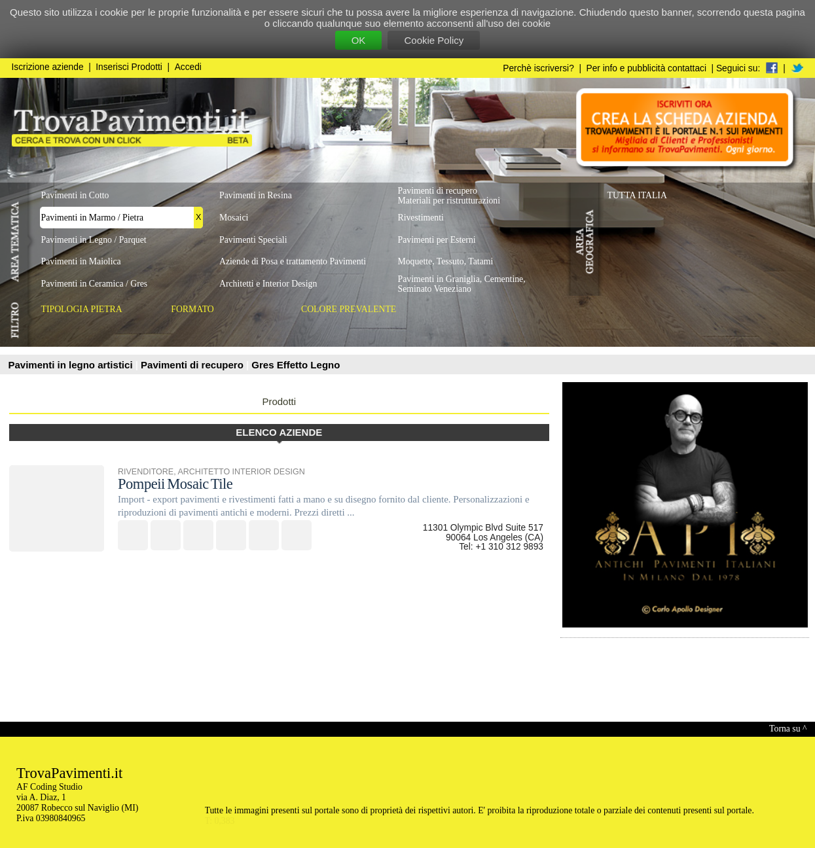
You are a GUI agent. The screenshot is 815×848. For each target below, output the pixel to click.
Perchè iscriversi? (538, 68)
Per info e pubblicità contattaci (646, 68)
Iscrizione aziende (48, 67)
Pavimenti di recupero (193, 364)
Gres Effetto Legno (295, 364)
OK (359, 40)
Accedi (188, 67)
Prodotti (279, 401)
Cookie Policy (433, 40)
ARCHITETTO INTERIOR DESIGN (240, 471)
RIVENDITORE (145, 471)
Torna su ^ (787, 728)
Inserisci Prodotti (129, 67)
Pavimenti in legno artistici (72, 364)
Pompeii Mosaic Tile (175, 484)
